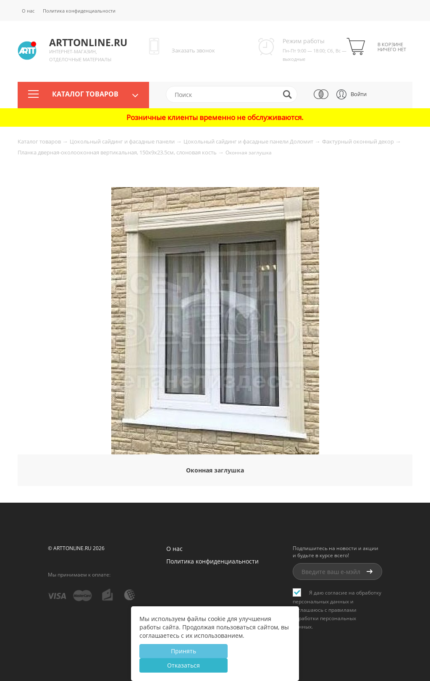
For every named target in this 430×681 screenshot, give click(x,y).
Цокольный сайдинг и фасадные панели (123, 141)
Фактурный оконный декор (358, 141)
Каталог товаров (85, 94)
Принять (183, 651)
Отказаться (183, 665)
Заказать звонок (193, 50)
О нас (28, 11)
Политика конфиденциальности (79, 11)
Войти (359, 94)
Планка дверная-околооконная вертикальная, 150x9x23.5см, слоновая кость (118, 152)
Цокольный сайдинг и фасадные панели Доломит (249, 141)
